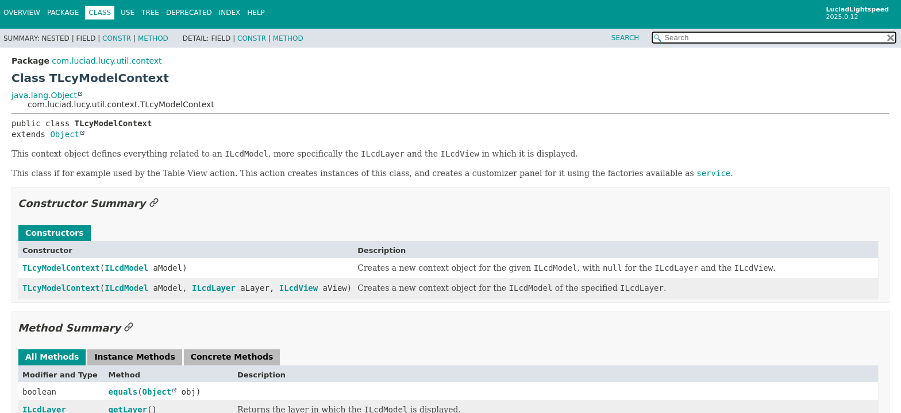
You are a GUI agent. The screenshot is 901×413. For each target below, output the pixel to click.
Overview (21, 13)
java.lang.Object (44, 95)
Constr (116, 38)
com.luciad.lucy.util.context (106, 60)
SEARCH (625, 38)
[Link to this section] (154, 203)
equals (123, 391)
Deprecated (189, 13)
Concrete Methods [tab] (232, 356)
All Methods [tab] (52, 356)
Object (64, 134)
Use (127, 13)
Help (256, 13)
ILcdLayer (214, 288)
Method (153, 38)
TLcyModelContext (61, 267)
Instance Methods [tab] (134, 356)
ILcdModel (126, 267)
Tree (150, 13)
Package (63, 13)
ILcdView (298, 288)
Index (230, 13)
